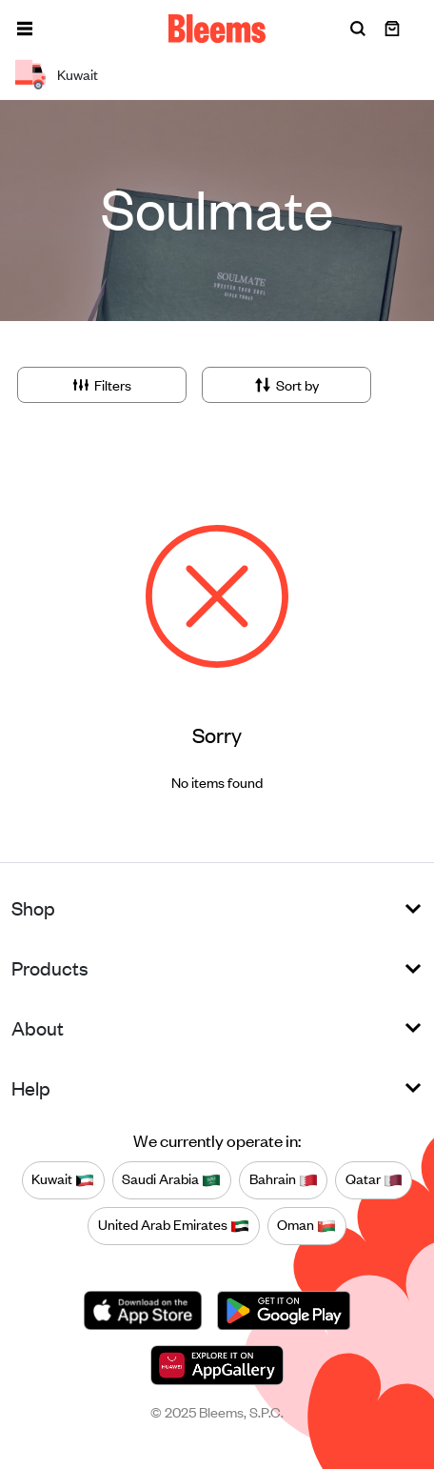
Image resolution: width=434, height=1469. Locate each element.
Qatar (374, 1179)
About (37, 1027)
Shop (33, 907)
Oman (306, 1225)
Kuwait (62, 1179)
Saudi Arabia (171, 1179)
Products (50, 967)
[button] (24, 28)
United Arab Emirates (173, 1225)
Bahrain (283, 1179)
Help (30, 1087)
